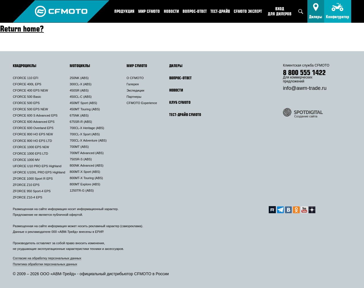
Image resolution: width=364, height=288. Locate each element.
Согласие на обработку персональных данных (47, 258)
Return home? (22, 28)
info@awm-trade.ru (304, 88)
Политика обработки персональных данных (45, 264)
